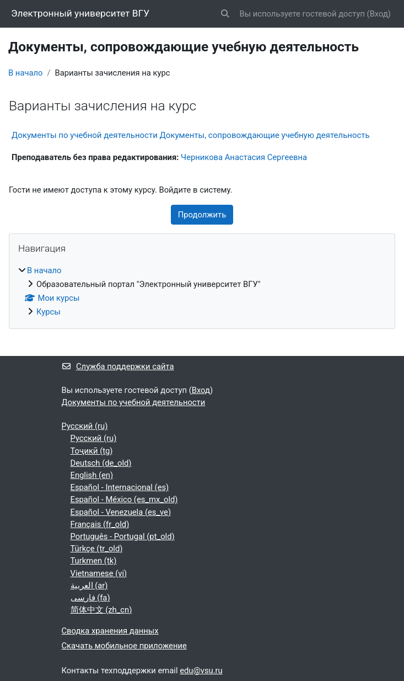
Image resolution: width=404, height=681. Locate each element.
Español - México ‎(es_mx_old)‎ (124, 499)
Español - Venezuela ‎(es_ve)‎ (121, 512)
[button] (225, 14)
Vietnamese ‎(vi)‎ (99, 573)
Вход (379, 14)
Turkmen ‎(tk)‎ (94, 561)
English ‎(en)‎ (92, 475)
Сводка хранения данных (110, 631)
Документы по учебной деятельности (134, 402)
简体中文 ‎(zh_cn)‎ (101, 610)
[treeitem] (202, 291)
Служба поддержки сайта (118, 366)
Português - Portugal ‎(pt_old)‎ (123, 536)
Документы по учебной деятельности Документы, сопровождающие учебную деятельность (191, 135)
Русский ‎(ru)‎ (85, 426)
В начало (25, 73)
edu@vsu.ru (201, 670)
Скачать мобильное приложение (124, 646)
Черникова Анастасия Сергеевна (244, 157)
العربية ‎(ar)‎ (89, 585)
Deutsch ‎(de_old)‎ (101, 463)
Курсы (48, 312)
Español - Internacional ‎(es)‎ (120, 487)
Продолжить (202, 215)
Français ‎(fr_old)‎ (100, 524)
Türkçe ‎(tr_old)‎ (97, 549)
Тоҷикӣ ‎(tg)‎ (92, 451)
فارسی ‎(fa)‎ (90, 598)
